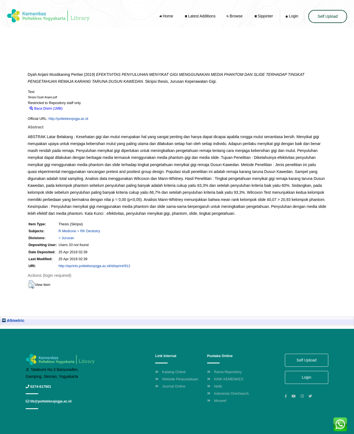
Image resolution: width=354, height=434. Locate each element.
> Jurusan (66, 238)
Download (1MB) (78, 108)
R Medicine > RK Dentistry (79, 231)
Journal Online (170, 386)
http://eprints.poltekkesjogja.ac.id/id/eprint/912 (94, 266)
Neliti (214, 386)
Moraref (217, 401)
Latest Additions (200, 16)
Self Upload (328, 16)
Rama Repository (224, 372)
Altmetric (13, 320)
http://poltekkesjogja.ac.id (68, 119)
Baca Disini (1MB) (46, 108)
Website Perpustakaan (176, 379)
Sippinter (264, 16)
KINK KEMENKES (225, 379)
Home (166, 16)
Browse (235, 16)
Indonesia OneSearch (228, 393)
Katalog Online (170, 372)
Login (292, 16)
